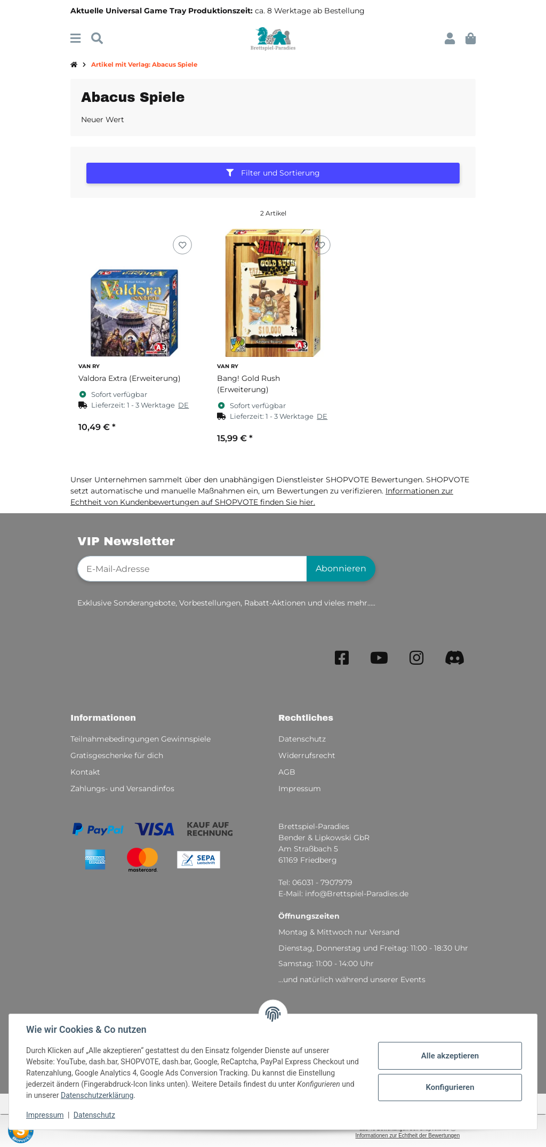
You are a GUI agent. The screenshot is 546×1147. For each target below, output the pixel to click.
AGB (286, 772)
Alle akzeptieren (450, 1056)
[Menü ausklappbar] (75, 38)
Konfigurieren (449, 1087)
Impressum (44, 1115)
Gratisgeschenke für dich (116, 755)
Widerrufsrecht (306, 755)
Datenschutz (94, 1115)
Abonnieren (341, 568)
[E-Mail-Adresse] (192, 569)
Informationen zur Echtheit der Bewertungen (408, 1135)
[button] (450, 38)
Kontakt (85, 772)
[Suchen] (97, 38)
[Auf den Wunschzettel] (182, 245)
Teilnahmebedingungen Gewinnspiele (140, 739)
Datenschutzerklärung (97, 1095)
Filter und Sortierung (273, 173)
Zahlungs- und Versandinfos (122, 788)
